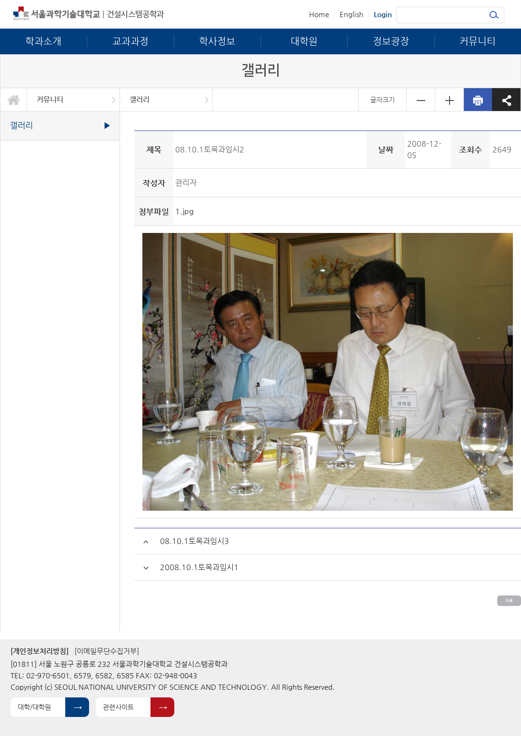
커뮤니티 (50, 99)
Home (319, 14)
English (351, 14)
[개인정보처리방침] (39, 651)
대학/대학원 (34, 707)
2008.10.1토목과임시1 (199, 567)
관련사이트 (118, 707)
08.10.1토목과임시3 (194, 540)
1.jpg (184, 211)
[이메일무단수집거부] (106, 651)
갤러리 (140, 99)
